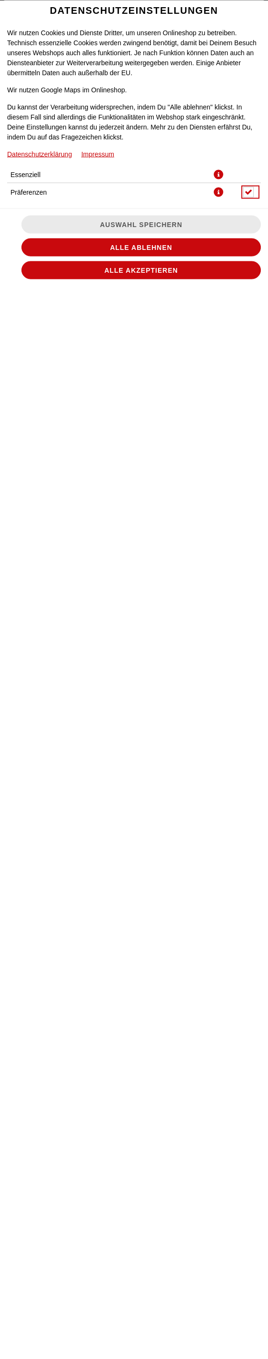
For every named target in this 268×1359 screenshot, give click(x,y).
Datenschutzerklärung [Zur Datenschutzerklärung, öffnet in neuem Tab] (39, 154)
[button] (218, 174)
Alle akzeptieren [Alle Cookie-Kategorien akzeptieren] (141, 270)
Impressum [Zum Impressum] (97, 154)
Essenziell (25, 174)
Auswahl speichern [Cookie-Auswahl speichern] (141, 224)
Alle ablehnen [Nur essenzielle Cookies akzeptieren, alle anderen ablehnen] (141, 247)
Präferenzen (28, 192)
